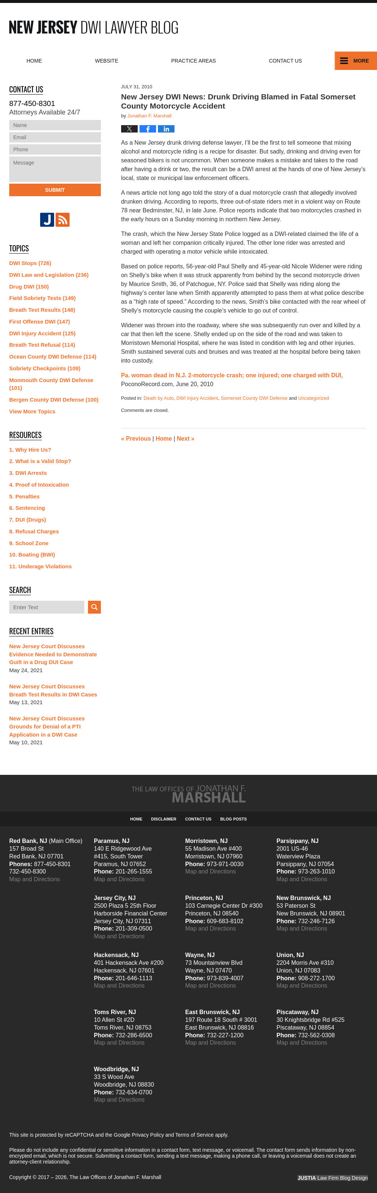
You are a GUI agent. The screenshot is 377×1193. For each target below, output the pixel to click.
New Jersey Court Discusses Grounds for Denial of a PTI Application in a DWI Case (47, 726)
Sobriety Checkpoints (44, 368)
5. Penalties (24, 496)
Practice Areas (193, 61)
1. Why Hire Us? (30, 450)
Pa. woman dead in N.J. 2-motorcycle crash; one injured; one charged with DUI (231, 375)
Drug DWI (29, 286)
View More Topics (32, 411)
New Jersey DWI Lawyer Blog (93, 27)
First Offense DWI (39, 321)
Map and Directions (34, 879)
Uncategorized (313, 398)
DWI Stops (30, 263)
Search (94, 607)
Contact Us (198, 819)
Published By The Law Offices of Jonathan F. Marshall (310, 27)
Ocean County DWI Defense (52, 356)
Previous (136, 438)
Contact (285, 61)
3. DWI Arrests (28, 473)
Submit (55, 190)
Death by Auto (159, 398)
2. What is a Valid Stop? (40, 461)
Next (185, 438)
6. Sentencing (27, 508)
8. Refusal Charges (34, 531)
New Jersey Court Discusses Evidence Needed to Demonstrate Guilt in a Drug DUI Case (53, 654)
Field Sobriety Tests (42, 298)
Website (106, 61)
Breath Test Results (42, 310)
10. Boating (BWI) (32, 554)
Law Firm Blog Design (332, 1178)
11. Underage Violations (40, 566)
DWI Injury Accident (197, 398)
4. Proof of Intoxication (39, 484)
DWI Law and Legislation (49, 275)
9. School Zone (29, 543)
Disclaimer (163, 819)
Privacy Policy (148, 1135)
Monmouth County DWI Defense (51, 384)
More (361, 61)
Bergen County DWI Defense (54, 399)
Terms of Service (194, 1135)
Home (34, 61)
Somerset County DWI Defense (254, 398)
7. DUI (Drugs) (27, 519)
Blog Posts (233, 819)
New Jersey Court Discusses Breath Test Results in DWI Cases (53, 690)
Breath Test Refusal (42, 345)
